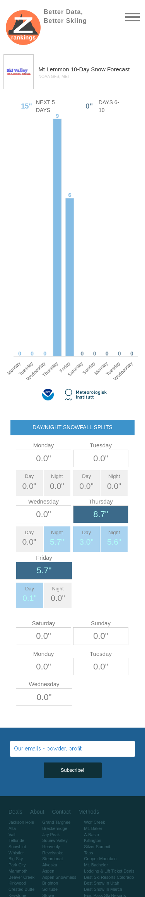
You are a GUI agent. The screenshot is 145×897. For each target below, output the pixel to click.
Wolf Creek (94, 822)
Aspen (48, 871)
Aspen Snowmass (59, 877)
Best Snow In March (103, 889)
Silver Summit (97, 846)
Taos (88, 852)
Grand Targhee (56, 822)
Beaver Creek (21, 877)
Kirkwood (17, 883)
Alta (12, 828)
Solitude (50, 889)
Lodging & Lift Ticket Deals (109, 871)
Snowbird (17, 846)
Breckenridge (54, 828)
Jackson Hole (21, 822)
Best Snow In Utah (101, 883)
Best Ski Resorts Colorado (109, 877)
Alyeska (49, 864)
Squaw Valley (55, 840)
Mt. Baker (93, 828)
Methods (88, 812)
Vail (12, 834)
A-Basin (91, 834)
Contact (61, 812)
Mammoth (18, 871)
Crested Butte (21, 889)
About (37, 812)
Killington (92, 840)
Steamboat (52, 858)
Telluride (16, 840)
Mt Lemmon (54, 69)
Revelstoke (52, 852)
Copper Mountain (100, 858)
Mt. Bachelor (96, 864)
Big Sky (16, 858)
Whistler (16, 852)
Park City (17, 864)
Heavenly (51, 846)
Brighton (50, 883)
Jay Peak (51, 834)
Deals (15, 812)
